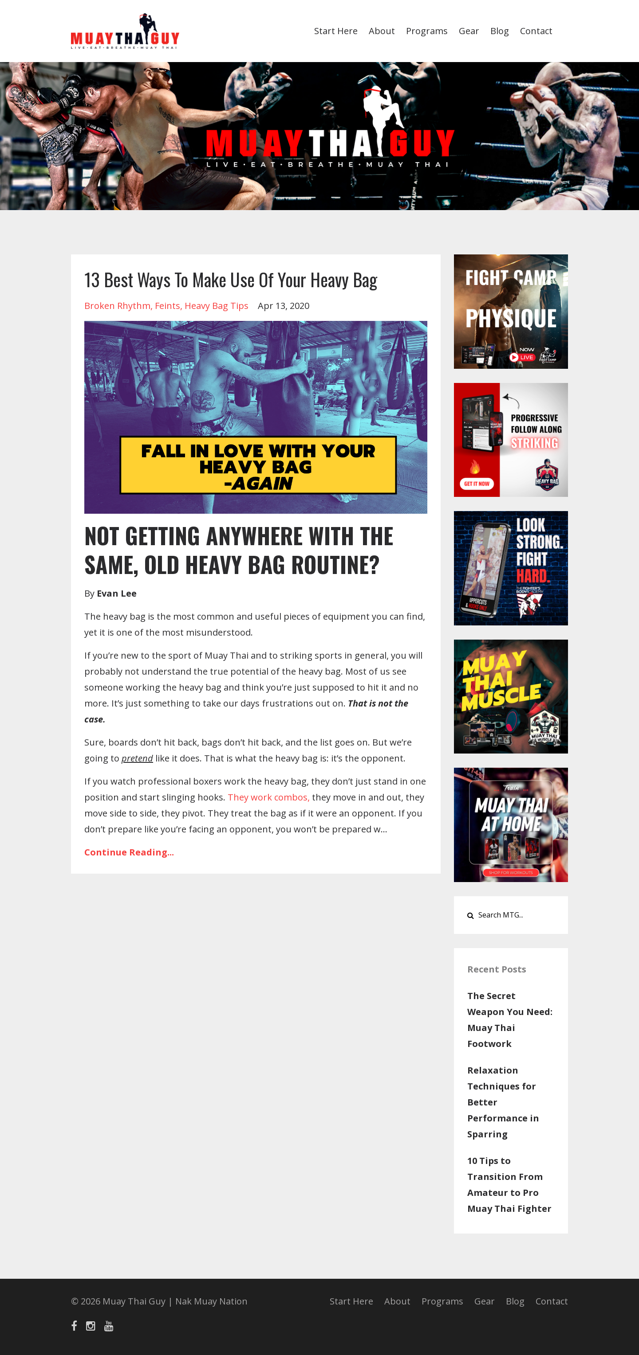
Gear (469, 31)
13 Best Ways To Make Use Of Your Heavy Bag (230, 279)
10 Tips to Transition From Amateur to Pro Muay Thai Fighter (509, 1184)
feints (167, 306)
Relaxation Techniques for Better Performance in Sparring (503, 1102)
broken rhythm (117, 306)
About (382, 31)
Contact (536, 31)
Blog (499, 31)
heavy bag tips (216, 306)
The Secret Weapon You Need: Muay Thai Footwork (509, 1020)
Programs (427, 31)
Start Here (336, 31)
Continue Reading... (129, 852)
